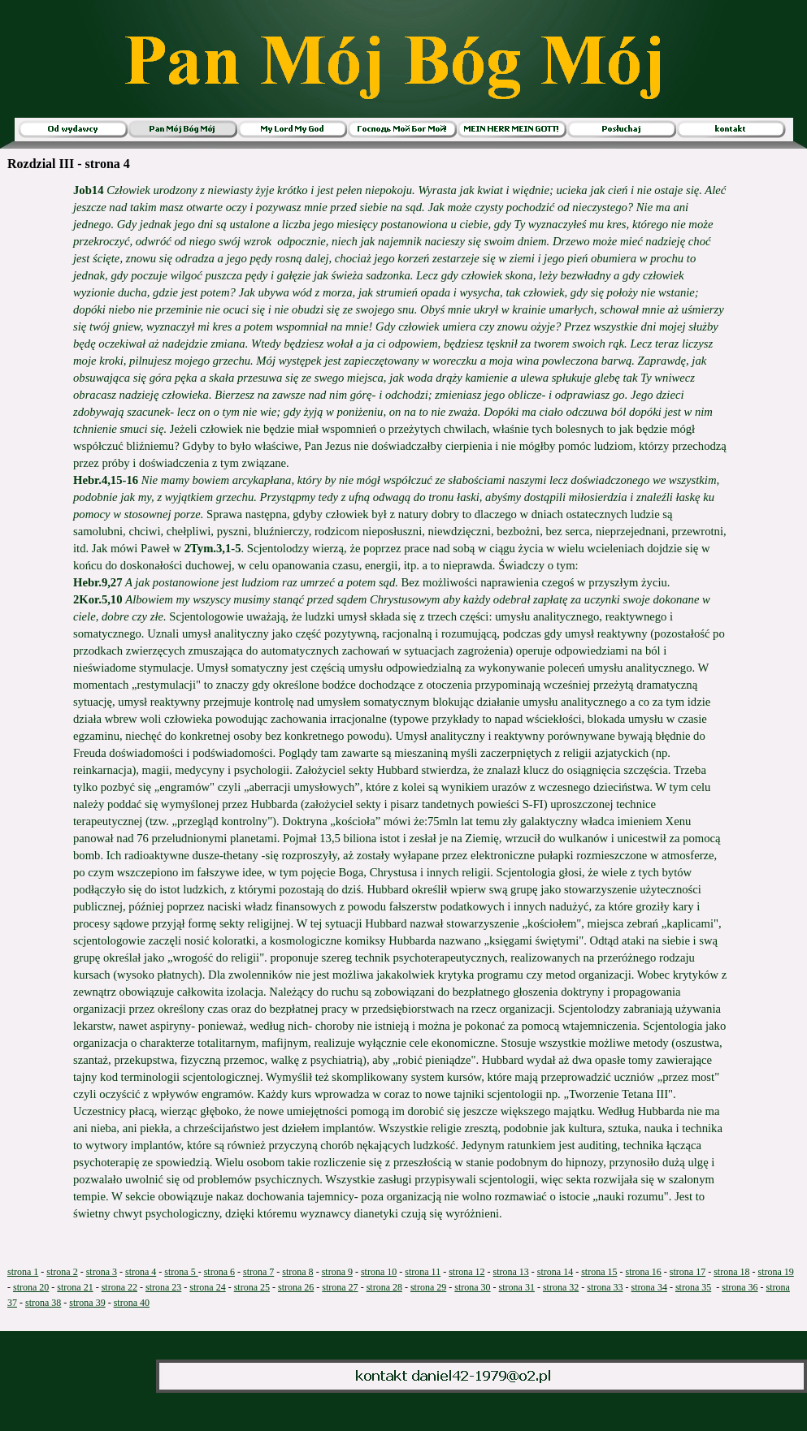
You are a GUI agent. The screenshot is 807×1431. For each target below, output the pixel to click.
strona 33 (605, 1287)
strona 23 (163, 1287)
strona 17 (687, 1272)
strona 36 (739, 1287)
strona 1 (22, 1272)
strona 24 (207, 1287)
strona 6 (219, 1272)
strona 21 (75, 1287)
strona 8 (297, 1272)
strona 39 (87, 1302)
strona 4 (140, 1272)
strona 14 (555, 1272)
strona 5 (180, 1272)
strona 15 (599, 1272)
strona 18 (731, 1272)
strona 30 (472, 1287)
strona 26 (296, 1287)
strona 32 (561, 1287)
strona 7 (258, 1272)
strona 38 (43, 1302)
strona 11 (422, 1272)
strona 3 (101, 1272)
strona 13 (511, 1272)
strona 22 (119, 1287)
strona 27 (340, 1287)
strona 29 (428, 1287)
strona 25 (252, 1287)
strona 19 (775, 1272)
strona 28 (384, 1287)
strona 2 (61, 1272)
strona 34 (649, 1287)
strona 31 (517, 1287)
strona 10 (379, 1272)
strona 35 (693, 1287)
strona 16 (643, 1272)
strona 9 (337, 1272)
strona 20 (31, 1287)
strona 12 (466, 1272)
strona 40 (132, 1302)
